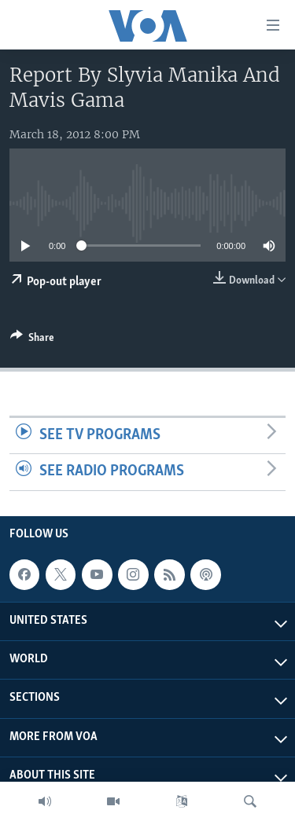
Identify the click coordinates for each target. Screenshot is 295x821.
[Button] (32, 340)
